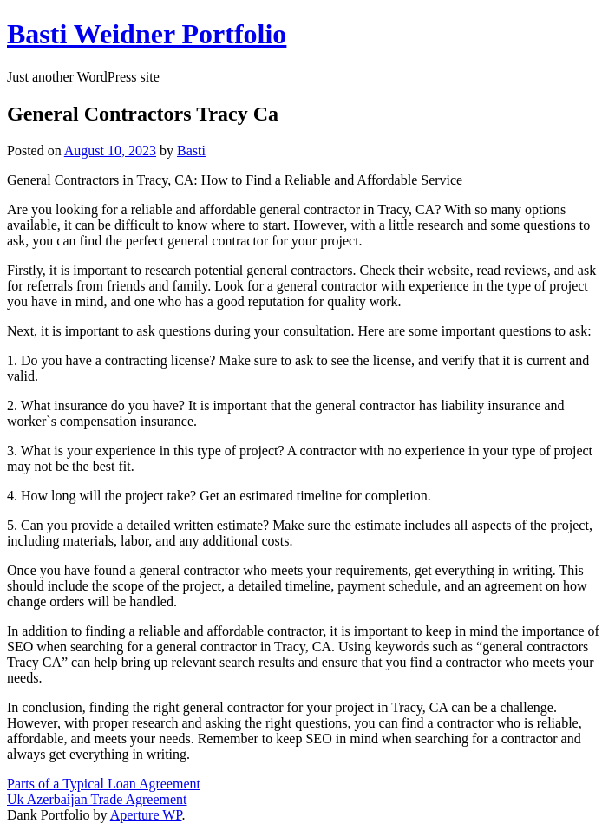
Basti (191, 150)
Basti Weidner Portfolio (146, 33)
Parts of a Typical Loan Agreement (103, 783)
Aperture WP (146, 814)
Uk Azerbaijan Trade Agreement (97, 799)
